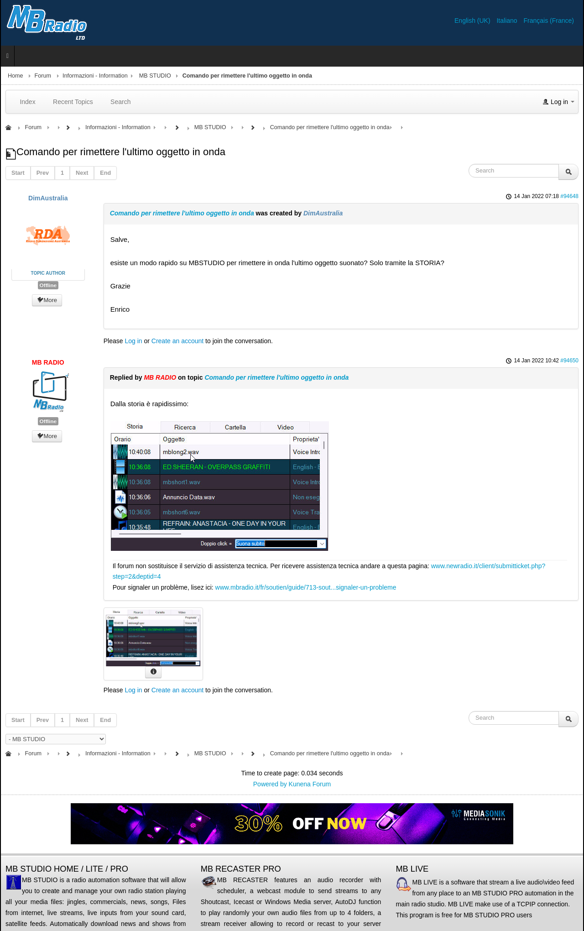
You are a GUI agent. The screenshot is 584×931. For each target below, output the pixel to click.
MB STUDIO (155, 76)
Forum (43, 76)
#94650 (569, 360)
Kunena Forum (310, 784)
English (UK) (473, 20)
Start (18, 173)
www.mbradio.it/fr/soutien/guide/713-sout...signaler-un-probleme (305, 587)
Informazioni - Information (95, 76)
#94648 (569, 196)
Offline (48, 285)
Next (82, 173)
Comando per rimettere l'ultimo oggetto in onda (182, 213)
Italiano (507, 20)
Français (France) (549, 20)
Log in (133, 341)
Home (15, 76)
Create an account (177, 341)
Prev (42, 173)
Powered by (270, 784)
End (105, 173)
